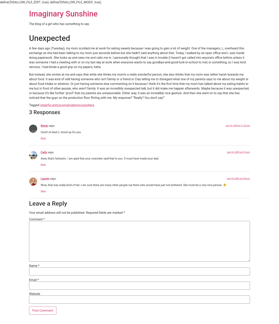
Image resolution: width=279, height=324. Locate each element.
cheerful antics (50, 105)
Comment (37, 219)
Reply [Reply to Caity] (43, 164)
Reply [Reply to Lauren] (43, 191)
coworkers (87, 105)
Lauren (45, 178)
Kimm (44, 126)
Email (34, 280)
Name (34, 265)
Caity (44, 152)
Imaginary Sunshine (63, 13)
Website (34, 294)
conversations (70, 105)
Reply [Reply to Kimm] (43, 138)
